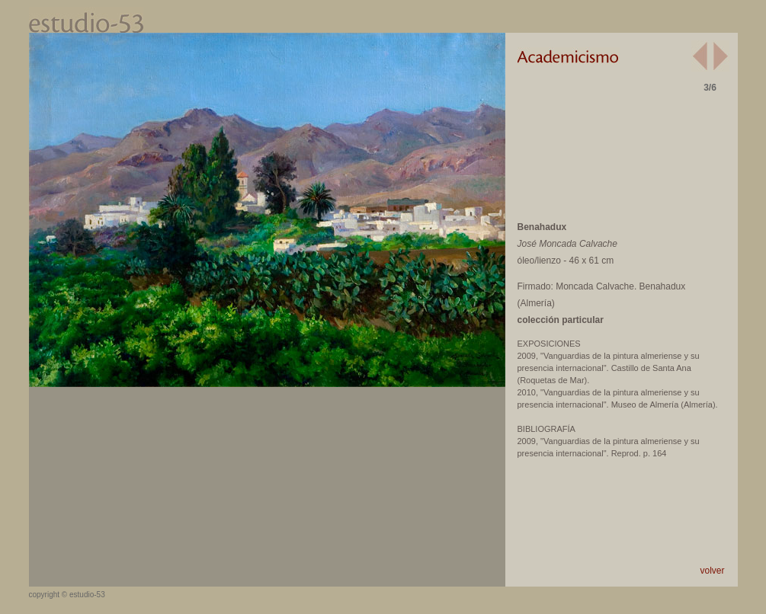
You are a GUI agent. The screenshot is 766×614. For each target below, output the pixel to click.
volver (712, 570)
